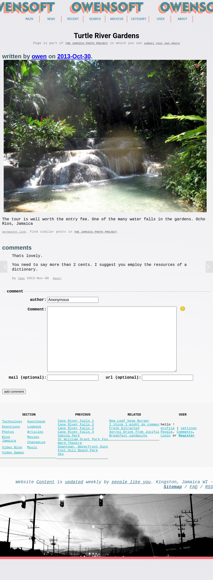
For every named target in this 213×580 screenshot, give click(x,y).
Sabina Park (69, 448)
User (160, 19)
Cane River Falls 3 (76, 438)
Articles (35, 442)
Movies (33, 448)
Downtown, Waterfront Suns (83, 462)
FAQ (194, 506)
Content (45, 500)
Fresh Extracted (124, 438)
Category (138, 19)
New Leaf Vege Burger (129, 429)
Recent (73, 19)
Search (95, 19)
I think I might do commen (134, 434)
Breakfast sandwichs (128, 448)
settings (189, 438)
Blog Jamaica (9, 451)
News (51, 19)
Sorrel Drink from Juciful (134, 443)
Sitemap (173, 506)
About (182, 19)
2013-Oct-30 (74, 58)
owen (39, 58)
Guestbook (36, 430)
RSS (209, 506)
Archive (117, 19)
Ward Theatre (70, 457)
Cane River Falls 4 (76, 443)
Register (187, 448)
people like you (131, 500)
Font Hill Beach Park (78, 467)
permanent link (14, 236)
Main (29, 19)
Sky (61, 471)
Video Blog (12, 461)
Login (166, 448)
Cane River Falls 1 (76, 429)
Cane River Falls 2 (76, 434)
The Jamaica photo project (86, 45)
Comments (185, 443)
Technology (12, 430)
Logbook (34, 436)
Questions (11, 436)
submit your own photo (162, 45)
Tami (21, 283)
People (167, 443)
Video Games (13, 467)
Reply (57, 283)
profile (168, 438)
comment (15, 297)
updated (74, 500)
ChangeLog (36, 454)
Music (32, 461)
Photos (8, 442)
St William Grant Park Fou (83, 453)
